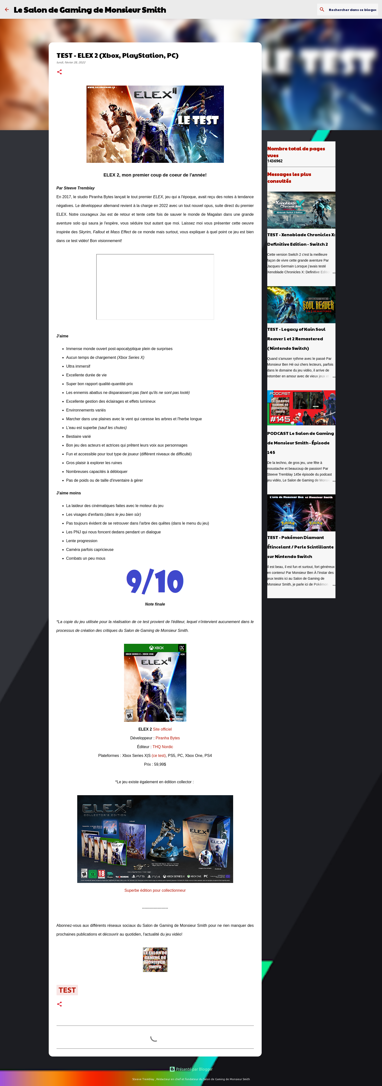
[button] (59, 72)
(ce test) (159, 755)
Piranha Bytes (168, 738)
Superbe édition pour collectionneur (155, 890)
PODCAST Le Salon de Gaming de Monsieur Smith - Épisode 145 (300, 442)
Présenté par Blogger (191, 1069)
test (67, 990)
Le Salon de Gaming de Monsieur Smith (90, 9)
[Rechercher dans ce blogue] (352, 9)
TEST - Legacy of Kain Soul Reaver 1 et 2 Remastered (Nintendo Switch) (296, 338)
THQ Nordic (163, 747)
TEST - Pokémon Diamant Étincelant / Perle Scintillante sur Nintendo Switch (300, 546)
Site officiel (162, 729)
